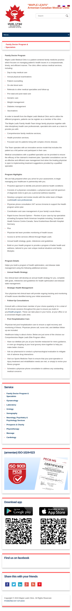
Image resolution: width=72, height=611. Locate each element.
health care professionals (22, 200)
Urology (10, 409)
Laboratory (11, 405)
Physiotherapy (13, 429)
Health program (15, 312)
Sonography (12, 413)
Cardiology (11, 437)
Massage (10, 433)
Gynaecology (12, 400)
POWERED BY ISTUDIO (14, 601)
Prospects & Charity (15, 425)
